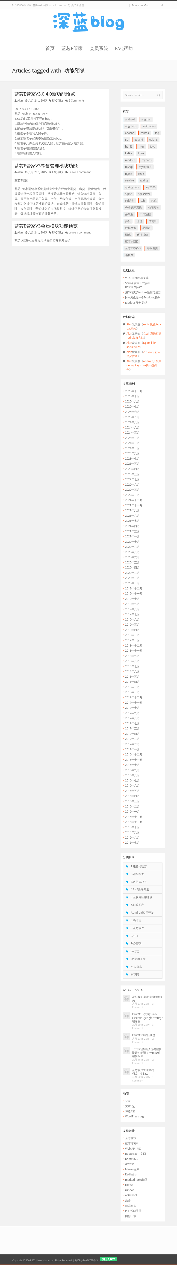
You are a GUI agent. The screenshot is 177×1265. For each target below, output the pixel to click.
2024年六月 (132, 427)
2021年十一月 (133, 505)
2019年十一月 (133, 593)
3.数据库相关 (139, 881)
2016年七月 (132, 780)
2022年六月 (132, 484)
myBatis (147, 160)
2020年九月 (132, 546)
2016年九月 (132, 770)
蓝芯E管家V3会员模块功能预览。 (48, 226)
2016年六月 (132, 785)
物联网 (135, 974)
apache (129, 133)
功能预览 (153, 207)
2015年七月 (132, 842)
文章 (130, 1106)
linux (141, 153)
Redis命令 (131, 1174)
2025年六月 (132, 412)
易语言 (146, 228)
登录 (128, 1101)
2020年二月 (132, 578)
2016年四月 (132, 796)
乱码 (153, 200)
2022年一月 (132, 495)
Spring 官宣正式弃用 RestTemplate (137, 285)
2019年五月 (132, 624)
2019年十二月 (133, 588)
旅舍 (128, 1200)
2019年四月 (132, 630)
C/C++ (134, 936)
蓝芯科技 (130, 1138)
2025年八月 (132, 401)
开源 (139, 221)
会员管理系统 (133, 207)
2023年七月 (132, 458)
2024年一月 (132, 448)
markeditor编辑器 (136, 1179)
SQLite (128, 194)
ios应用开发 (138, 959)
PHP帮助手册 (133, 1211)
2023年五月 (132, 463)
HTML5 (129, 146)
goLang (153, 139)
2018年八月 (132, 661)
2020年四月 (132, 567)
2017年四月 (132, 733)
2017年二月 (132, 744)
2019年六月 (132, 619)
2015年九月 (132, 832)
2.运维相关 (137, 874)
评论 (130, 1111)
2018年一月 (132, 692)
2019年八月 (132, 609)
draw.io (130, 1164)
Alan (20, 100)
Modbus (130, 160)
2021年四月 (132, 526)
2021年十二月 (133, 500)
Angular (146, 119)
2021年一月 (132, 536)
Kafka (128, 153)
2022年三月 (132, 489)
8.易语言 (136, 920)
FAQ (157, 133)
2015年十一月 (133, 822)
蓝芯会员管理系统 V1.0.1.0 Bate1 (143, 1071)
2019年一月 (132, 640)
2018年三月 (132, 687)
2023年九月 (132, 453)
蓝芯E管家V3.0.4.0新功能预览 (45, 94)
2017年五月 (132, 728)
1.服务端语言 (139, 866)
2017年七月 (132, 723)
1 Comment (143, 1078)
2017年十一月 (133, 702)
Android (130, 119)
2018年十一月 (133, 650)
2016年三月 (132, 801)
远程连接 (152, 248)
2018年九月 (132, 656)
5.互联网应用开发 (141, 897)
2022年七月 (132, 479)
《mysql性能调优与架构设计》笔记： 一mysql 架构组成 (147, 1052)
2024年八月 (132, 422)
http (141, 146)
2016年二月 (132, 806)
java (152, 146)
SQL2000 (150, 187)
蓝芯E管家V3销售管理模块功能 (46, 166)
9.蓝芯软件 (137, 928)
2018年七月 (132, 666)
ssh (143, 200)
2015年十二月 (133, 817)
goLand (138, 139)
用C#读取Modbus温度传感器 (143, 292)
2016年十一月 (133, 759)
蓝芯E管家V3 (133, 248)
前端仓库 (130, 1205)
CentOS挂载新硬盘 (143, 1035)
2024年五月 (132, 432)
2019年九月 (132, 604)
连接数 (129, 255)
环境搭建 (142, 234)
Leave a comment (80, 172)
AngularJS (131, 126)
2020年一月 (132, 583)
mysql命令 (145, 167)
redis (141, 173)
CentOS (145, 133)
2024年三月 (132, 438)
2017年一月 (132, 749)
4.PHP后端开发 (140, 889)
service (129, 180)
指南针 (153, 221)
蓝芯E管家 (72, 48)
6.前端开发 (137, 904)
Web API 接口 (133, 1148)
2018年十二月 (133, 645)
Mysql (129, 167)
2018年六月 (132, 671)
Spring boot (132, 187)
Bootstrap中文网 (135, 1153)
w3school (131, 1195)
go (126, 139)
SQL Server (144, 194)
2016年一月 (132, 811)
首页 (50, 48)
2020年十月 (132, 541)
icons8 (129, 1184)
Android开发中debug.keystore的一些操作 (144, 365)
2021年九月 (132, 510)
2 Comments (77, 100)
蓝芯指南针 (132, 1143)
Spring (144, 180)
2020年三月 (132, 572)
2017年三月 (132, 738)
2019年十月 (132, 598)
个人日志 (136, 966)
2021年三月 (132, 531)
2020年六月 (132, 557)
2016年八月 (132, 775)
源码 (128, 234)
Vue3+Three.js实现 (136, 278)
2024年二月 (132, 443)
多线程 (129, 214)
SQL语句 (129, 200)
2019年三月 (132, 635)
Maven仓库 (132, 1169)
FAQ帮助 (124, 48)
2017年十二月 (133, 697)
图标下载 (130, 1216)
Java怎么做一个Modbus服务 (142, 297)
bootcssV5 (131, 1159)
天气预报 (145, 214)
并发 (128, 221)
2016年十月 (132, 765)
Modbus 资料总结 (136, 302)
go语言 (135, 951)
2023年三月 (132, 474)
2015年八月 (132, 837)
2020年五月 (132, 562)
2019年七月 (132, 614)
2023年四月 (132, 469)
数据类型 (130, 228)
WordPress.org (134, 1116)
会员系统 (99, 48)
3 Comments (143, 1005)
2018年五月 (132, 676)
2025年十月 (132, 396)
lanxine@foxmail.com (49, 5)
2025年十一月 (133, 391)
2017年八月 (132, 718)
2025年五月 (132, 417)
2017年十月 (132, 707)
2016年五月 (132, 791)
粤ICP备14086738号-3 (86, 1260)
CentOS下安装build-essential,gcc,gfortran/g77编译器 (148, 1017)
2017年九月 (132, 713)
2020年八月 (132, 552)
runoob (129, 1190)
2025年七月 (132, 406)
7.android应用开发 (142, 912)
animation (149, 126)
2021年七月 (132, 520)
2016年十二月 (133, 754)
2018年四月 (132, 681)
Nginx (128, 173)
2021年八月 (132, 515)
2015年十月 (132, 827)
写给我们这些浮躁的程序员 (147, 998)
